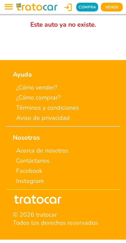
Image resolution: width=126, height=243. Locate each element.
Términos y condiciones (47, 108)
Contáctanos (33, 161)
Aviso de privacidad (43, 118)
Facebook (29, 171)
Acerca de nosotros (42, 150)
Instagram (30, 181)
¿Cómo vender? (36, 87)
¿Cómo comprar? (38, 97)
